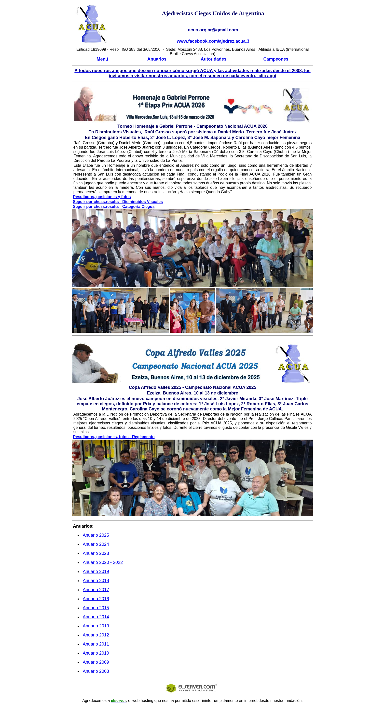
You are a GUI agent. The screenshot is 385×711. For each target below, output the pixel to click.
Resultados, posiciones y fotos (102, 197)
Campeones (275, 59)
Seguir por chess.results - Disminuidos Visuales (118, 202)
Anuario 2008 (96, 671)
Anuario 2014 (96, 616)
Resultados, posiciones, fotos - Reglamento (114, 437)
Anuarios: (83, 526)
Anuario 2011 (96, 644)
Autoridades (213, 59)
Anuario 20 (96, 535)
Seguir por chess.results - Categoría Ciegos (114, 206)
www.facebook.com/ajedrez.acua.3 (213, 41)
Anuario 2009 (96, 662)
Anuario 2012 (96, 635)
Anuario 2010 (96, 653)
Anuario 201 (96, 571)
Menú (102, 59)
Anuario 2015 (96, 607)
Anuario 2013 (96, 625)
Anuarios (156, 59)
